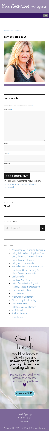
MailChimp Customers (23, 296)
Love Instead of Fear (21, 290)
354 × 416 (16, 85)
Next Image (18, 30)
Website (7, 163)
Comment (8, 109)
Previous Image (8, 30)
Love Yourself (18, 293)
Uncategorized (19, 316)
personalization (19, 303)
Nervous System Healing (24, 300)
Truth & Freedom (20, 313)
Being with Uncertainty (23, 263)
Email (6, 153)
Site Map (24, 420)
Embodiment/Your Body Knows (27, 266)
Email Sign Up (24, 414)
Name (6, 143)
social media (18, 310)
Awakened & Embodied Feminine (28, 249)
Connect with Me (24, 393)
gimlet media (18, 276)
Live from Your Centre (22, 280)
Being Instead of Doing (23, 259)
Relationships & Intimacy (24, 306)
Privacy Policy (24, 417)
